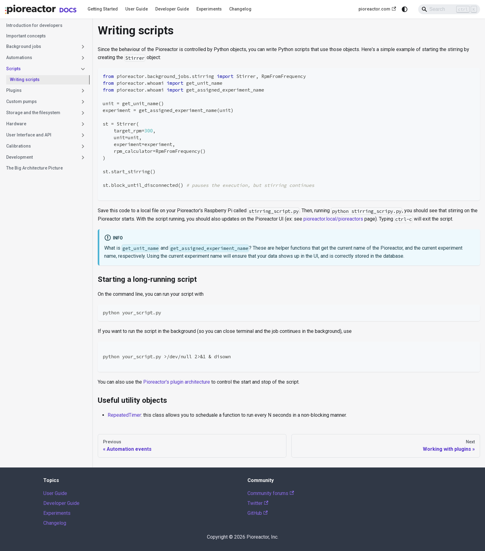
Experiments (209, 8)
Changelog (240, 8)
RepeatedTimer (124, 415)
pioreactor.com (377, 9)
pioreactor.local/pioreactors (333, 219)
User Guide (136, 8)
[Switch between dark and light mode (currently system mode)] (405, 9)
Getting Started (103, 8)
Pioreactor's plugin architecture (176, 382)
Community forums (270, 493)
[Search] (449, 9)
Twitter (257, 503)
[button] (46, 47)
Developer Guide (172, 8)
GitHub (257, 513)
